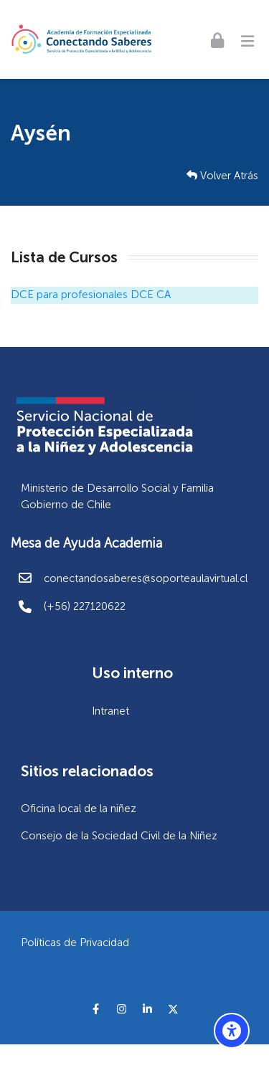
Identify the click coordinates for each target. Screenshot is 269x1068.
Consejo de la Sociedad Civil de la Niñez (119, 835)
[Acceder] (217, 40)
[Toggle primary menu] (247, 39)
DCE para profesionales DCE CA (91, 294)
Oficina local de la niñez (78, 808)
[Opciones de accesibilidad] (232, 1031)
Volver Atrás (222, 175)
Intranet (110, 711)
